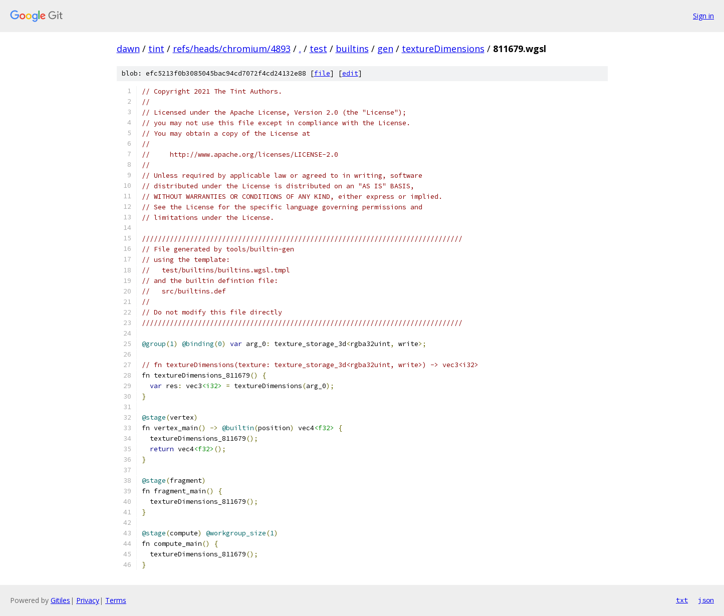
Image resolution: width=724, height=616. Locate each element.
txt (682, 599)
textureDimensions (443, 49)
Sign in (703, 16)
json (706, 599)
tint (156, 49)
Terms (115, 600)
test (318, 49)
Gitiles (60, 600)
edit (350, 73)
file (322, 73)
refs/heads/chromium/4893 (232, 49)
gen (385, 49)
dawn (128, 49)
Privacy (87, 600)
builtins (352, 49)
